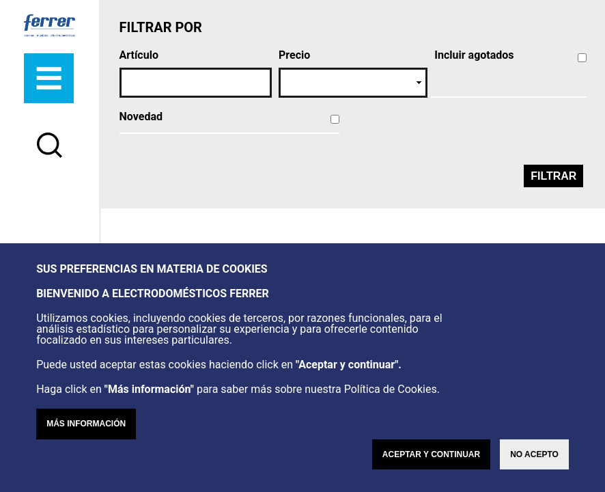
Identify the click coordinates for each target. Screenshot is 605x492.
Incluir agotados (473, 55)
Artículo (138, 55)
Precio (294, 55)
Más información (86, 423)
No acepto (534, 454)
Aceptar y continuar (431, 454)
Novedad (141, 116)
